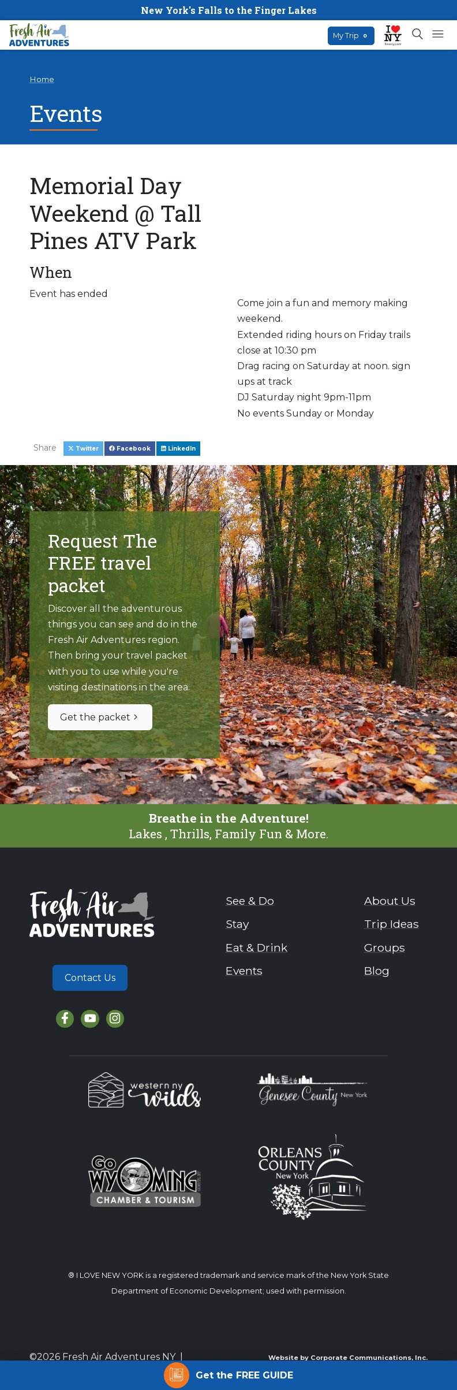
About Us (389, 901)
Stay (237, 924)
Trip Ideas (391, 924)
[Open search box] (418, 35)
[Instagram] (115, 1019)
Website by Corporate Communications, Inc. (348, 1358)
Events (244, 971)
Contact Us (90, 977)
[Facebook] (65, 1019)
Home (41, 79)
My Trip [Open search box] (351, 35)
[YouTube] (90, 1019)
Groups (384, 947)
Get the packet (100, 717)
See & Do (250, 901)
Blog (376, 971)
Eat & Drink (256, 947)
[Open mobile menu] (438, 35)
